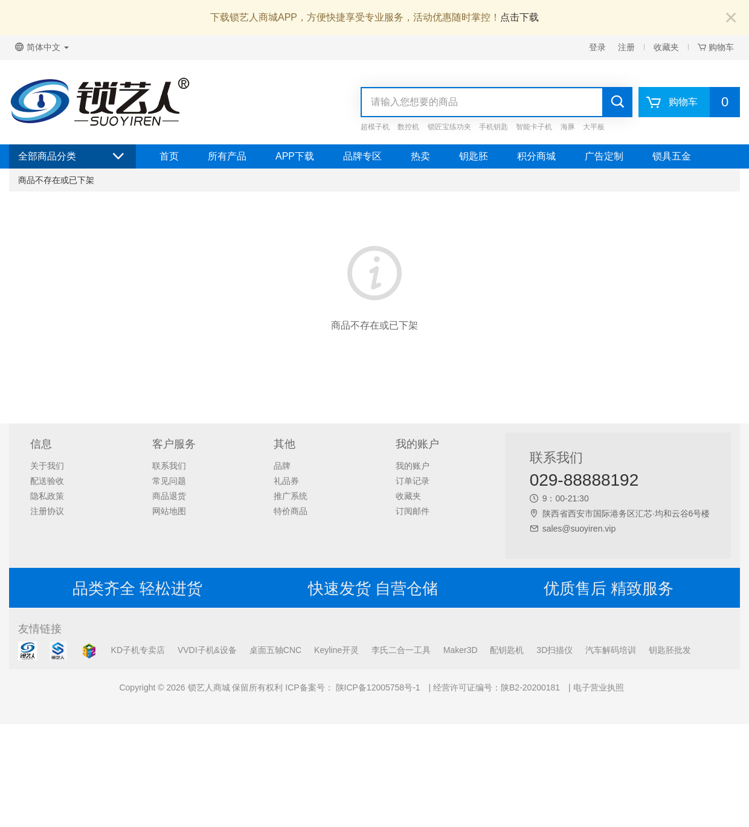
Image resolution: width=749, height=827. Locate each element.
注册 (626, 47)
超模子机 (375, 127)
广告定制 (604, 156)
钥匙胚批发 (670, 650)
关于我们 (47, 466)
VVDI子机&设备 (207, 650)
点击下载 (519, 17)
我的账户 (412, 466)
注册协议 (47, 511)
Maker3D (460, 650)
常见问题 (169, 481)
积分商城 (536, 156)
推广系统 (290, 496)
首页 (169, 156)
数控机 (408, 127)
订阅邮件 (412, 511)
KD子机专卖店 (138, 650)
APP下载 (294, 156)
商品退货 (169, 496)
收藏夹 (666, 47)
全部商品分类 (72, 156)
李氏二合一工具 (401, 650)
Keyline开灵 (336, 650)
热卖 (420, 156)
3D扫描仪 (554, 650)
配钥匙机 (507, 650)
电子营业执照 (598, 687)
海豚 (568, 127)
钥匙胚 (473, 156)
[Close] (730, 18)
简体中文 (42, 47)
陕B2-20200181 (530, 687)
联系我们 (169, 466)
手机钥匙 (493, 127)
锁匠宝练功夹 (449, 127)
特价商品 (290, 511)
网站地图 (169, 511)
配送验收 (47, 481)
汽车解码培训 (610, 650)
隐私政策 (47, 496)
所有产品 (227, 156)
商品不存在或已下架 (56, 180)
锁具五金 (671, 156)
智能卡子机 (534, 127)
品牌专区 (362, 156)
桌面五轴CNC (275, 650)
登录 (597, 47)
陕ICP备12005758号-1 (376, 687)
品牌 (282, 466)
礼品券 (286, 481)
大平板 (594, 127)
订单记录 (412, 481)
